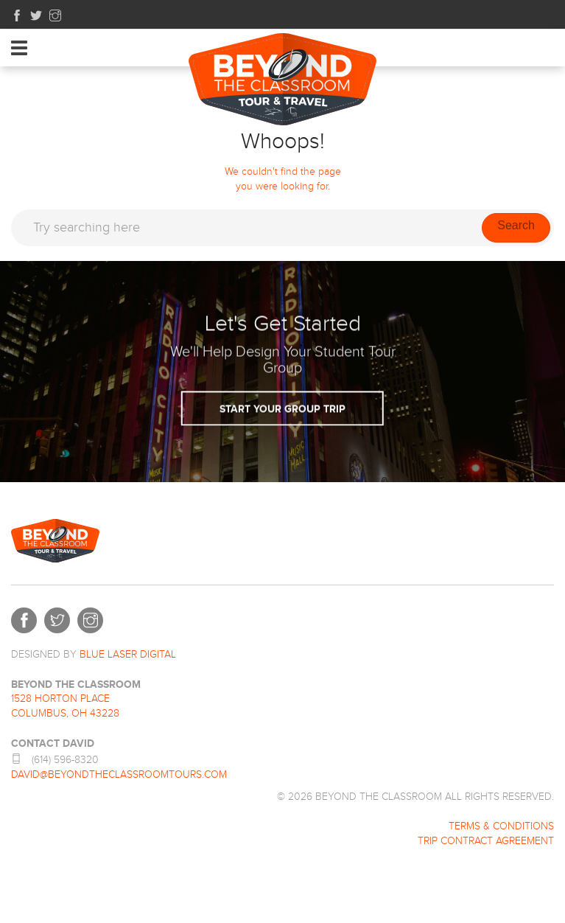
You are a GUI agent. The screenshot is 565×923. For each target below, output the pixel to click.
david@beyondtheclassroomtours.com (119, 775)
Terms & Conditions (501, 826)
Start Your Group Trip (282, 358)
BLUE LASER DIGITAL (128, 655)
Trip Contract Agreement (486, 841)
